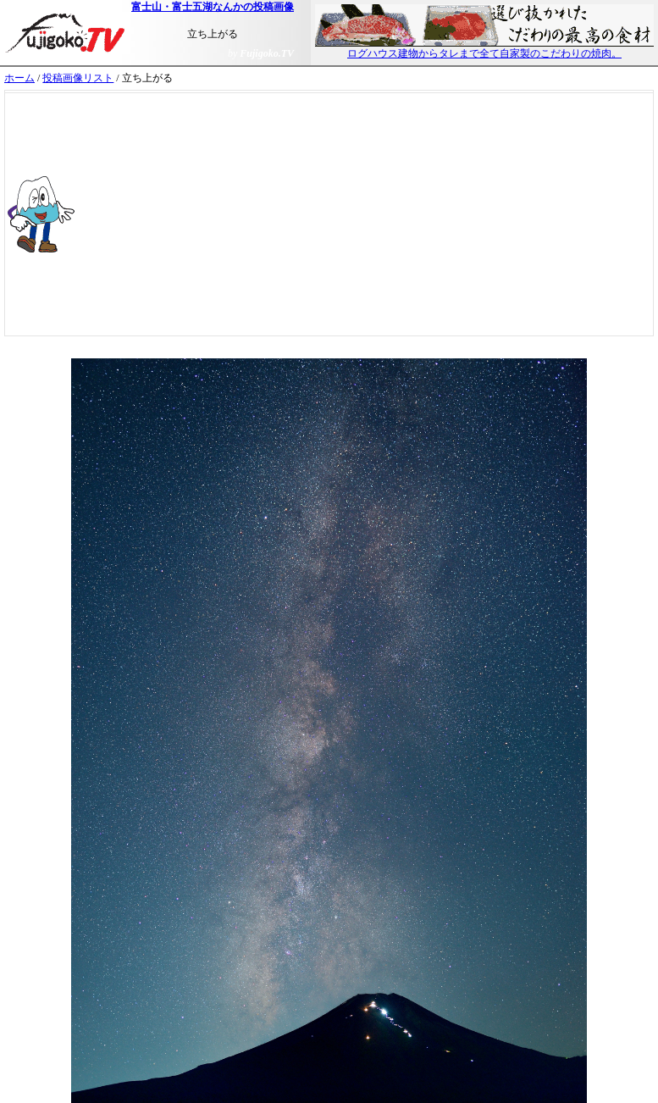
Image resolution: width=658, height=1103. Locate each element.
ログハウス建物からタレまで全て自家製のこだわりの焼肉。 (484, 48)
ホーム (19, 78)
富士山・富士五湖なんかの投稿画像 (212, 7)
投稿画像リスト (77, 78)
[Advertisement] (381, 214)
